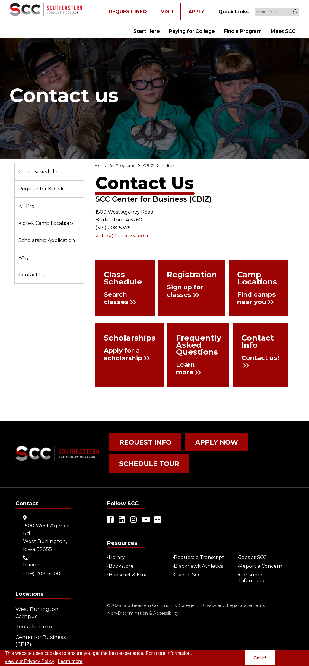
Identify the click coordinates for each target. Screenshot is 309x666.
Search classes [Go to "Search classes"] (116, 297)
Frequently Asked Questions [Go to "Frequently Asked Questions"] (188, 345)
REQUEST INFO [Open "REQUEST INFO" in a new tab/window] (128, 11)
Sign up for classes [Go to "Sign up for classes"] (188, 292)
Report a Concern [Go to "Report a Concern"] (262, 558)
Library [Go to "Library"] (118, 549)
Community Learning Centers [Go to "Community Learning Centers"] (40, 645)
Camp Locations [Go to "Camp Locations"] (250, 279)
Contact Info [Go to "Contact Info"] (255, 339)
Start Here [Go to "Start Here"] (146, 31)
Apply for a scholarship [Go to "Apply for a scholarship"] (123, 355)
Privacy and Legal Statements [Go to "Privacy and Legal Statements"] (233, 597)
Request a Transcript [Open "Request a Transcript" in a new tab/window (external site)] (200, 549)
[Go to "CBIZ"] (154, 166)
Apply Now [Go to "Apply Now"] (203, 441)
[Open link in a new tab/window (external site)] (110, 511)
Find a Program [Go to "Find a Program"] (243, 31)
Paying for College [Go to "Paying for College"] (192, 31)
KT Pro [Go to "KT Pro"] (26, 206)
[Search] (294, 12)
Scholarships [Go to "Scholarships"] (124, 339)
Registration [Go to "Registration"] (189, 276)
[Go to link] (46, 10)
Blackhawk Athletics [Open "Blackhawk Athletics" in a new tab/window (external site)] (200, 558)
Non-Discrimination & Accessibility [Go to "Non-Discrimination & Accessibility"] (143, 605)
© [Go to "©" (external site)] (109, 597)
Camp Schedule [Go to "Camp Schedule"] (37, 171)
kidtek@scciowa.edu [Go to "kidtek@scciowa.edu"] (120, 236)
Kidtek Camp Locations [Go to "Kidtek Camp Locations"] (45, 223)
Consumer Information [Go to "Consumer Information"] (255, 569)
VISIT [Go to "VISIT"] (167, 11)
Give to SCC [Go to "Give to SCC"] (189, 567)
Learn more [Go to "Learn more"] (180, 366)
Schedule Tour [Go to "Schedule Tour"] (144, 458)
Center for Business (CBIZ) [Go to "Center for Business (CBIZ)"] (38, 629)
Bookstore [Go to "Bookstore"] (122, 558)
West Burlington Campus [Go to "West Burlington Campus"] (35, 604)
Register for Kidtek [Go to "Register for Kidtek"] (41, 189)
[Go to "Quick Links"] (234, 11)
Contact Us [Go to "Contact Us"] (31, 275)
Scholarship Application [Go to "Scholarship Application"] (46, 240)
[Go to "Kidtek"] (176, 166)
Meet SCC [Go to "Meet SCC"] (283, 31)
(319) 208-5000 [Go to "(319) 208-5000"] (41, 565)
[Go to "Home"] (102, 166)
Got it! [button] (259, 657)
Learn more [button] (70, 661)
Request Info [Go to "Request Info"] (140, 441)
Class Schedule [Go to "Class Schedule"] (118, 279)
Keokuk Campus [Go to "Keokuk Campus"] (35, 617)
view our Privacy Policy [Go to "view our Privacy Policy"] (29, 661)
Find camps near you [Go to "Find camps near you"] (254, 297)
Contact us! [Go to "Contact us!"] (255, 351)
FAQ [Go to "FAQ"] (23, 257)
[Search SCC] (277, 12)
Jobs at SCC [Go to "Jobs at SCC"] (254, 549)
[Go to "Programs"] (129, 166)
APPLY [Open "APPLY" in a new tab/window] (196, 11)
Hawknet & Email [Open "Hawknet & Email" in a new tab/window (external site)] (130, 567)
